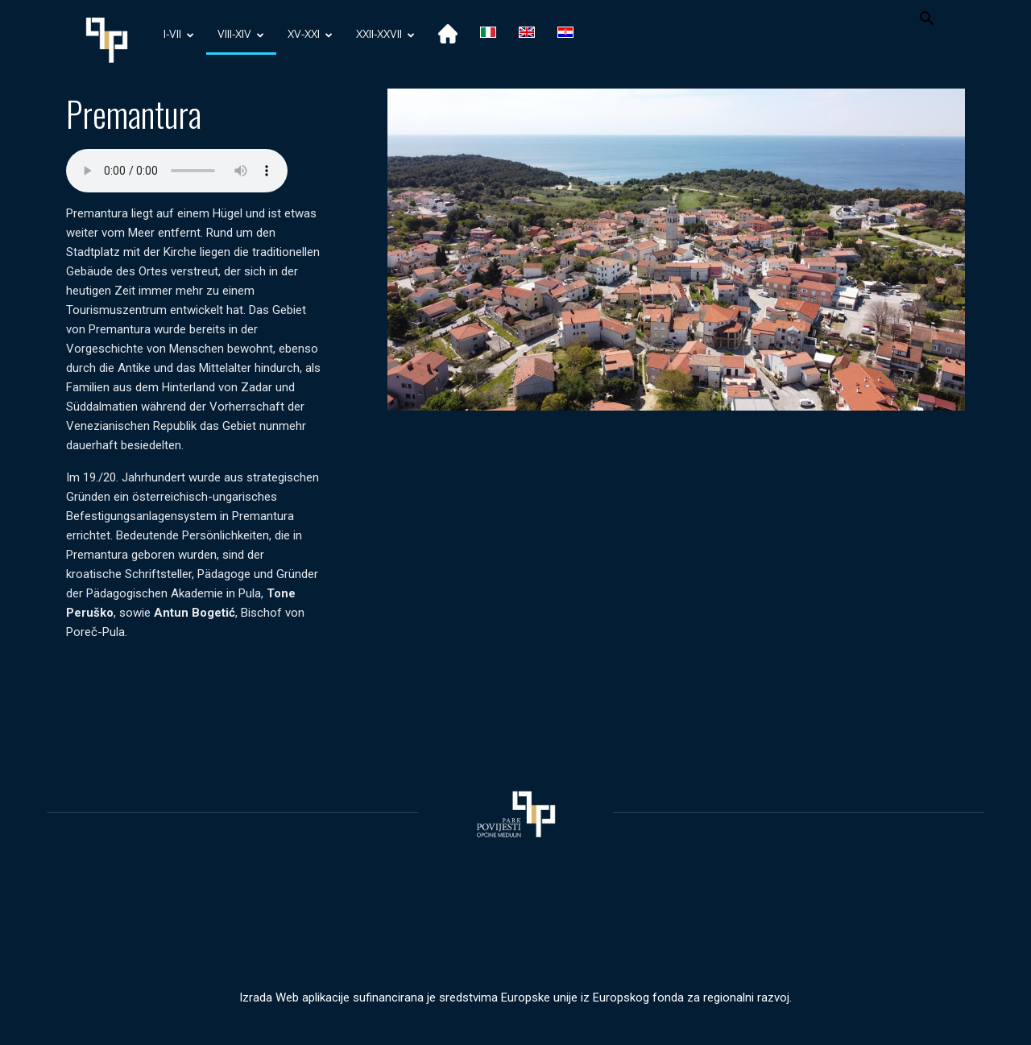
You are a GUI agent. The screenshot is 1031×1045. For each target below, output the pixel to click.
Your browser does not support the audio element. (177, 170)
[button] (926, 20)
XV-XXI (310, 35)
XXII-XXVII (385, 35)
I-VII (179, 35)
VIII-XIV (240, 35)
